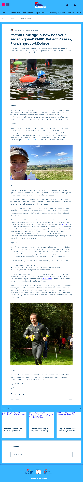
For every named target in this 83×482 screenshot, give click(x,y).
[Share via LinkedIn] (19, 394)
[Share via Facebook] (11, 394)
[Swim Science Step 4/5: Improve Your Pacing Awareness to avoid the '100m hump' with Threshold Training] (41, 418)
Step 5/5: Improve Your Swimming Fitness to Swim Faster (13, 429)
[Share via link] (23, 394)
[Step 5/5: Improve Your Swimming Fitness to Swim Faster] (14, 418)
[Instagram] (3, 4)
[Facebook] (7, 4)
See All (79, 408)
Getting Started (14, 18)
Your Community (26, 18)
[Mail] (67, 5)
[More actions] (72, 30)
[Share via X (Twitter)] (15, 394)
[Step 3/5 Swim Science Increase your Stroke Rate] (69, 418)
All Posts (4, 18)
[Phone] (74, 5)
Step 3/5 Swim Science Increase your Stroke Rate (67, 429)
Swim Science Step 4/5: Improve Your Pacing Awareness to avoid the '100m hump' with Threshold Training (40, 429)
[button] (71, 12)
